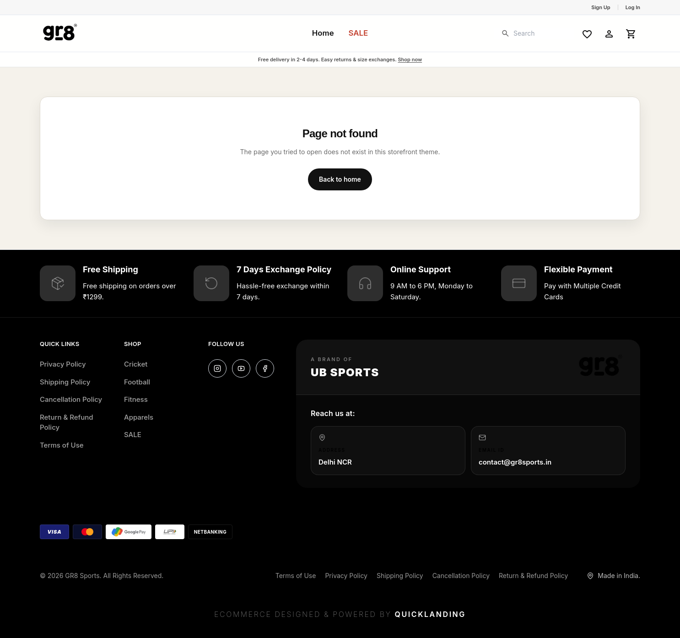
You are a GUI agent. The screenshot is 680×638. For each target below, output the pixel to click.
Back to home (340, 179)
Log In (633, 7)
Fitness (136, 399)
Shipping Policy (65, 382)
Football (137, 382)
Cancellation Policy (71, 399)
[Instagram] (217, 368)
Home (323, 33)
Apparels (138, 417)
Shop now (410, 59)
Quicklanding (430, 614)
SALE (358, 33)
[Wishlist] (587, 33)
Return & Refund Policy (66, 422)
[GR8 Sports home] (60, 33)
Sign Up (600, 7)
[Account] (609, 33)
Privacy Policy (63, 364)
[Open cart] (631, 33)
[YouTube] (241, 368)
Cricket (135, 364)
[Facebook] (265, 368)
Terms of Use (62, 445)
